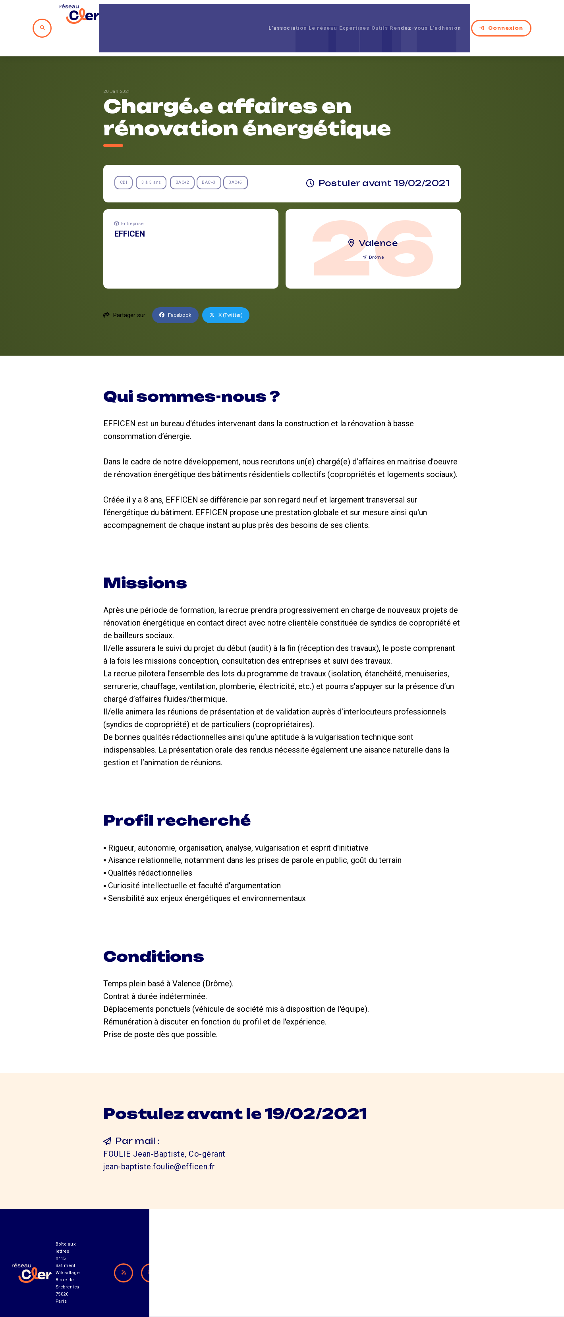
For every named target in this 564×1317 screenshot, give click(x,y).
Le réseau (300, 15)
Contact (367, 1273)
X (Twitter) (231, 291)
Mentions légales (437, 1273)
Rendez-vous (410, 15)
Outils (372, 15)
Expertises (340, 15)
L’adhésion (455, 15)
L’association (256, 15)
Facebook (177, 291)
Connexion (510, 15)
